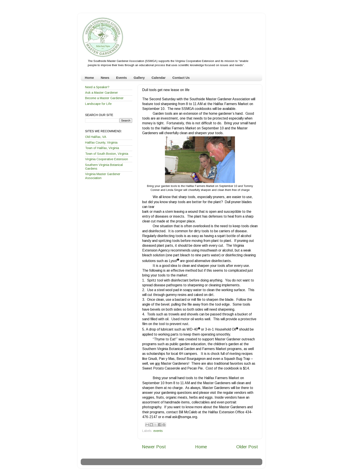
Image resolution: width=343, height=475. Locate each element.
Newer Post (154, 446)
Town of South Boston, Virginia (106, 153)
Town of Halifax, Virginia (102, 148)
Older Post (247, 446)
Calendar (159, 77)
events (158, 431)
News (105, 77)
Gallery (139, 77)
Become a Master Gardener (104, 98)
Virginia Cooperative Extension (106, 159)
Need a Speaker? (97, 87)
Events (121, 77)
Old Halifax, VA (95, 137)
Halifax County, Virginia (101, 142)
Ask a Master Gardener (101, 92)
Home (89, 77)
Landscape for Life (98, 104)
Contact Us (181, 77)
